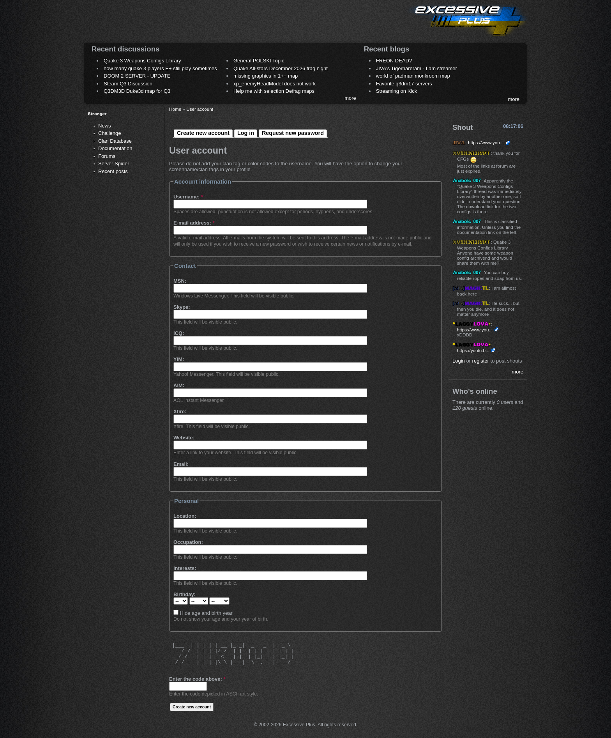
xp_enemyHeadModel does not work (274, 84)
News (104, 126)
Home (175, 108)
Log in (245, 133)
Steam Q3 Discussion (128, 84)
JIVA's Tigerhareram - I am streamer (416, 68)
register (480, 361)
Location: (184, 516)
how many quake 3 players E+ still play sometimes (160, 68)
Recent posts (113, 171)
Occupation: (188, 542)
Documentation (115, 148)
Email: (181, 464)
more (350, 98)
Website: (183, 438)
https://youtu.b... (473, 350)
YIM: (178, 359)
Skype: (181, 307)
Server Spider (113, 163)
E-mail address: (194, 223)
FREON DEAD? (394, 61)
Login (458, 361)
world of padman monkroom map (413, 76)
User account (199, 108)
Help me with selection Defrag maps (273, 91)
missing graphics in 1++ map (265, 76)
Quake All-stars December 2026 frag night (280, 68)
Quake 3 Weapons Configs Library (142, 61)
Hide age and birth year (203, 613)
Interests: (184, 568)
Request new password (293, 133)
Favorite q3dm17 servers (404, 84)
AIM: (178, 385)
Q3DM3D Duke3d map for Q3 (137, 91)
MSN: (179, 281)
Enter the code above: (197, 679)
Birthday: (184, 594)
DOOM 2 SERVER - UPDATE (137, 76)
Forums (106, 156)
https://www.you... (486, 142)
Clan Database (115, 141)
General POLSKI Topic (258, 61)
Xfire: (179, 411)
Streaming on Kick (396, 91)
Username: (188, 197)
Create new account (203, 133)
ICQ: (178, 333)
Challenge (109, 133)
